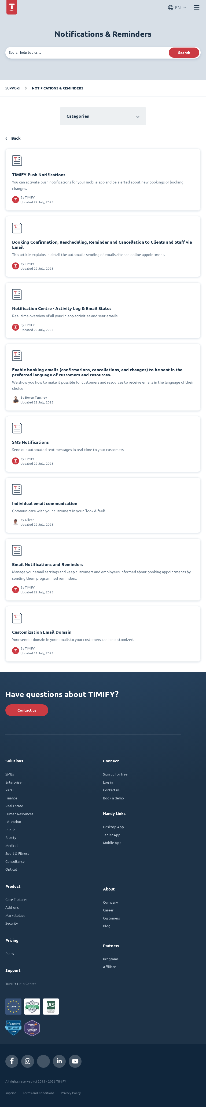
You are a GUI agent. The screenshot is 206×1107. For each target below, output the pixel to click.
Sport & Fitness (17, 853)
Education (13, 822)
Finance (11, 798)
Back (13, 138)
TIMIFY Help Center (20, 984)
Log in (108, 782)
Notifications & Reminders (57, 88)
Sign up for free (115, 774)
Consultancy (14, 861)
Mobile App (112, 843)
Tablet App (111, 835)
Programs (111, 959)
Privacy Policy (71, 1093)
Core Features (16, 899)
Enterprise (13, 782)
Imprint (10, 1093)
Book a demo (113, 798)
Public (10, 830)
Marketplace (15, 915)
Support (13, 88)
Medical (11, 845)
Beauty (10, 837)
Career (108, 910)
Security (11, 923)
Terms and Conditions (38, 1093)
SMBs (9, 774)
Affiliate (109, 967)
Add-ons (12, 907)
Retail (9, 790)
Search (184, 53)
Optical (11, 869)
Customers (111, 918)
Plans (9, 953)
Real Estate (14, 806)
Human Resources (19, 814)
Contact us (26, 710)
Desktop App (113, 827)
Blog (107, 926)
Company (110, 902)
